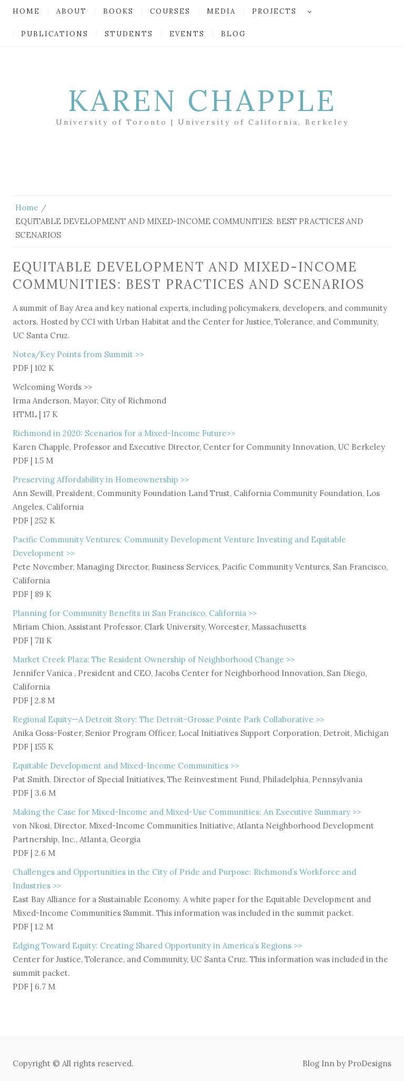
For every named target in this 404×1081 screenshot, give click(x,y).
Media (221, 11)
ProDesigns (369, 1063)
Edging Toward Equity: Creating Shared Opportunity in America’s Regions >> (157, 946)
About (71, 11)
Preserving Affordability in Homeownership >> (101, 479)
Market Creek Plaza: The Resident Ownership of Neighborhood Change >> (154, 659)
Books (118, 11)
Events (187, 34)
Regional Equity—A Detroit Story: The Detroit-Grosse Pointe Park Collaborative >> (168, 719)
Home (26, 11)
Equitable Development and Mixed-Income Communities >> (126, 766)
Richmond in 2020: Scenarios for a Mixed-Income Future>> (124, 433)
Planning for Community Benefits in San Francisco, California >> (135, 613)
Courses (170, 11)
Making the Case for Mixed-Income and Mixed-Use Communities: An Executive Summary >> (187, 812)
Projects (274, 11)
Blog (233, 34)
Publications (54, 34)
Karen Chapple (202, 100)
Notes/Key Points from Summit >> (78, 354)
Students (129, 34)
